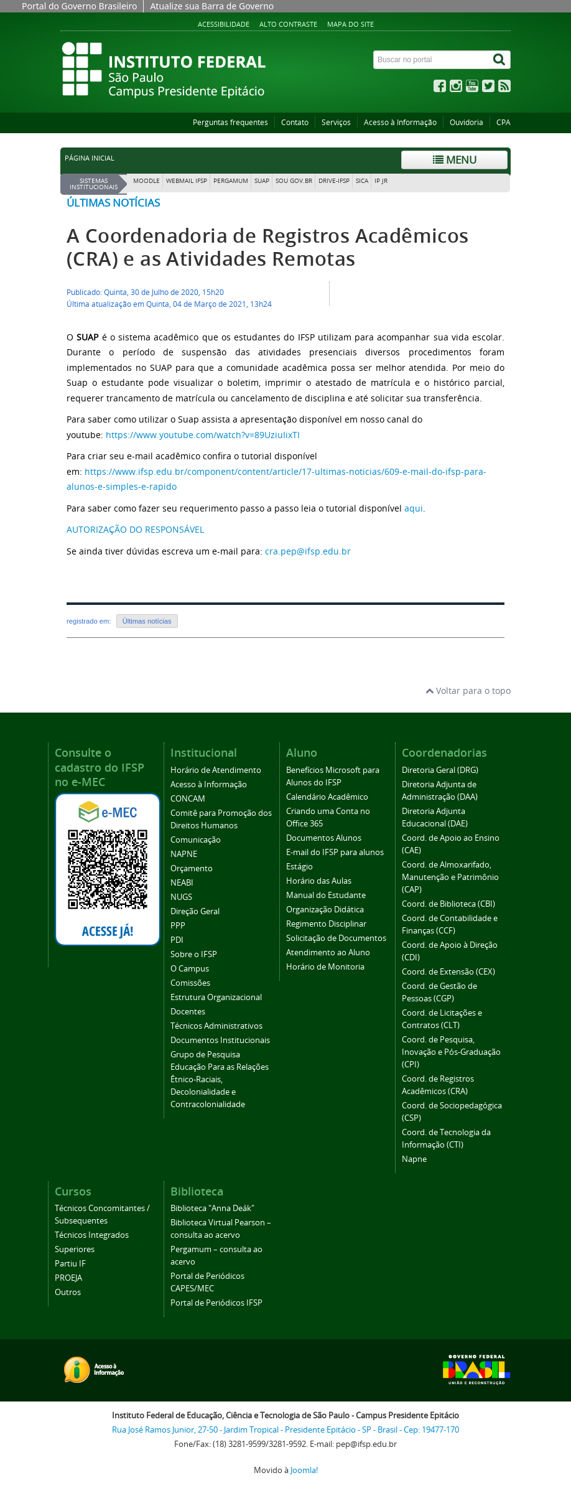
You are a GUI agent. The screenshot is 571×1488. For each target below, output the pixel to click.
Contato (295, 122)
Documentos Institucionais (220, 1040)
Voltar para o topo (468, 690)
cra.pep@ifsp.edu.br (308, 551)
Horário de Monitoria (325, 967)
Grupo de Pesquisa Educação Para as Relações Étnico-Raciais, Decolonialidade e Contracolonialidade (219, 1079)
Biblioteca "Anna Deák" (212, 1208)
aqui (413, 508)
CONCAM (187, 798)
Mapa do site (350, 24)
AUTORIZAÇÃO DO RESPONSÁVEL (135, 529)
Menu (454, 159)
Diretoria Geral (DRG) (440, 770)
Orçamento (191, 868)
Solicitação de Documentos (336, 938)
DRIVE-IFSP (334, 181)
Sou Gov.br (294, 181)
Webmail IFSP (186, 181)
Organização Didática (325, 909)
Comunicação (195, 840)
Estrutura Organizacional (216, 997)
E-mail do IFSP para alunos (335, 852)
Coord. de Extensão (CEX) (448, 971)
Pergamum (230, 181)
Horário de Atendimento (215, 770)
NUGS (181, 897)
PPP (177, 925)
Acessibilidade (223, 24)
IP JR (381, 181)
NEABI (181, 882)
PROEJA (68, 1278)
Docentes (187, 1011)
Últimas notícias (113, 202)
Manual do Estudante (326, 895)
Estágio (299, 866)
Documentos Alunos (323, 838)
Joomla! (304, 1470)
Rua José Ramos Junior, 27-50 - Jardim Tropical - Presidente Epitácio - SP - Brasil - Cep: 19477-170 (285, 1430)
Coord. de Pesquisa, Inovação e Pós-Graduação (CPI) (451, 1052)
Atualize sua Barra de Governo (212, 6)
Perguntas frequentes (230, 122)
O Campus (189, 968)
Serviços (336, 122)
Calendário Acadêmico (327, 797)
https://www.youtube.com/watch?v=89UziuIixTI (203, 435)
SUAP (261, 181)
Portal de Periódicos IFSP (216, 1303)
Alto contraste (288, 24)
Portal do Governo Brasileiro (79, 6)
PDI (176, 940)
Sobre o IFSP (193, 954)
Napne (414, 1159)
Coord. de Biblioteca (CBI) (448, 904)
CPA (503, 122)
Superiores (75, 1249)
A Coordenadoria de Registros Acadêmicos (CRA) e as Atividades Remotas (268, 247)
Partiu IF (70, 1263)
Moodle (146, 181)
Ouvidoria (466, 122)
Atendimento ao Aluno (328, 952)
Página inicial (89, 158)
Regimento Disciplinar (326, 924)
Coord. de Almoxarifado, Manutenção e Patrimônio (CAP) (450, 877)
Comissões (190, 983)
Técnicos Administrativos (216, 1026)
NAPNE (183, 854)
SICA (362, 181)
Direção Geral (195, 911)
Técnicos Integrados (92, 1235)
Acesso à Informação (400, 122)
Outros (68, 1292)
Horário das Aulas (318, 881)
